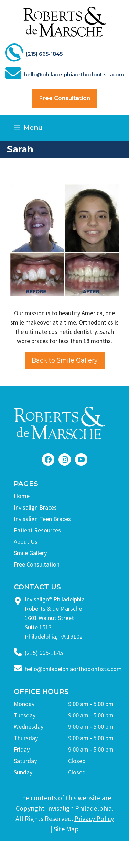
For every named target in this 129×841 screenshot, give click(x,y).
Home (22, 496)
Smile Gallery (30, 553)
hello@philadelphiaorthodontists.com (73, 669)
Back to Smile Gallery (65, 360)
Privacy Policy (94, 818)
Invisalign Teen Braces (42, 519)
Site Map (66, 828)
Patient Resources (37, 530)
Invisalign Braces (35, 507)
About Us (25, 541)
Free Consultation (64, 98)
